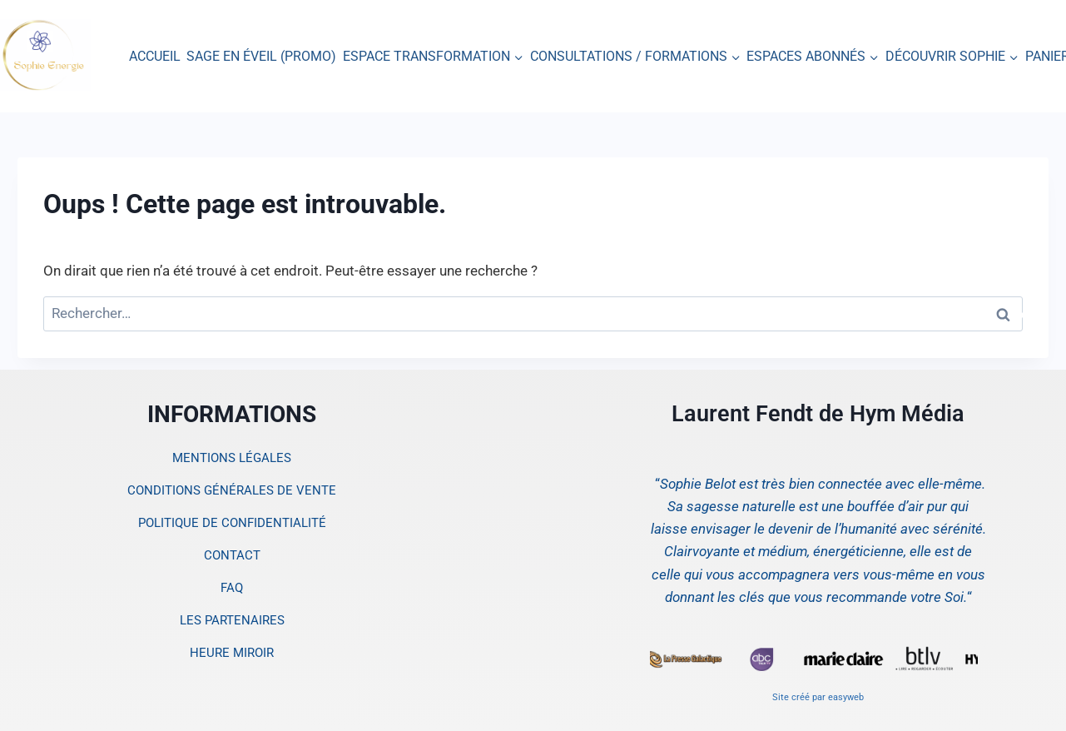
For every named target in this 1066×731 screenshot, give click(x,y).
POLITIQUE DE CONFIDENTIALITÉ (232, 522)
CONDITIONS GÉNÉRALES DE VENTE (231, 490)
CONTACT (232, 555)
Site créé (791, 697)
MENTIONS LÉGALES (231, 457)
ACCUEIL (155, 56)
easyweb (846, 697)
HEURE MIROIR (232, 652)
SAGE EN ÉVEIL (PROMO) (261, 56)
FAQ (232, 587)
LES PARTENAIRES (232, 620)
